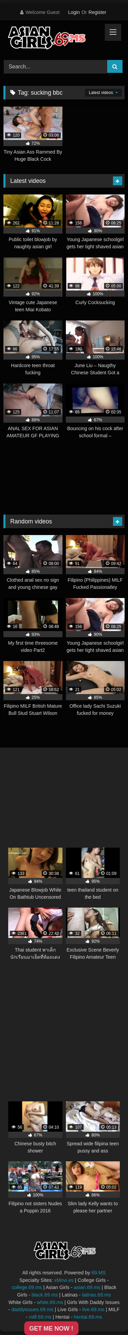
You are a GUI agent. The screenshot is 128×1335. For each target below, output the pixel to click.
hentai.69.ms (88, 1317)
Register (97, 12)
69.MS (98, 1272)
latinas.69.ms (96, 1295)
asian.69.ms (87, 1287)
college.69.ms (27, 1287)
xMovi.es (64, 1280)
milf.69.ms (40, 1317)
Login (74, 12)
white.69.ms (50, 1302)
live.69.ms (93, 1309)
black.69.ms (44, 1295)
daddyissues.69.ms (32, 1309)
